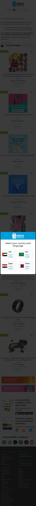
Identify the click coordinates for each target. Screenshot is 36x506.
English (10, 257)
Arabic (10, 255)
